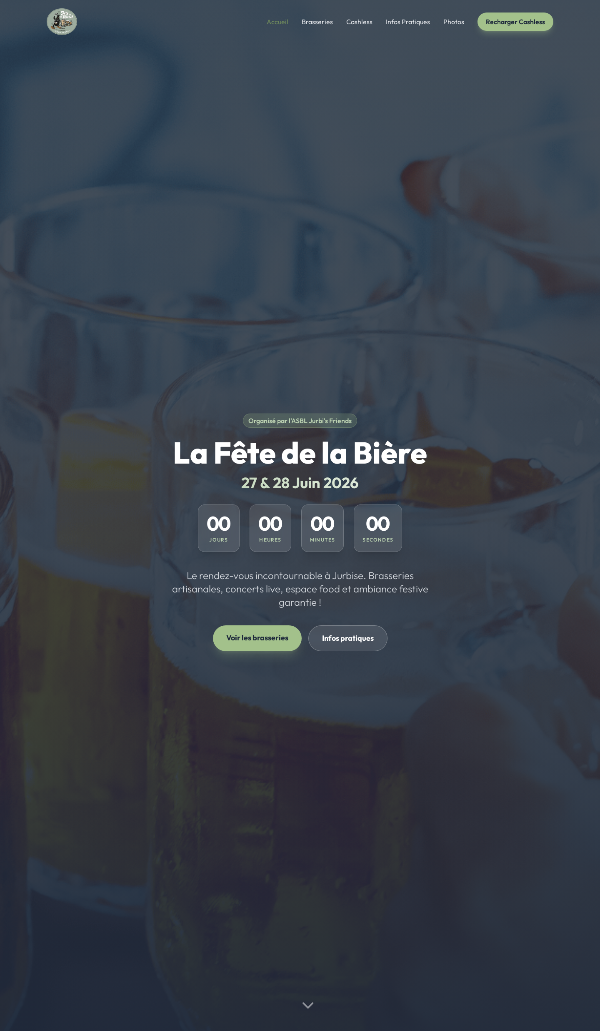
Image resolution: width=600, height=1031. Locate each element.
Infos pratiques (348, 638)
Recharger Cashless (515, 22)
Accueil (277, 22)
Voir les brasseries (257, 637)
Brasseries (317, 22)
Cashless (359, 22)
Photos (453, 22)
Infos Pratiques (408, 22)
